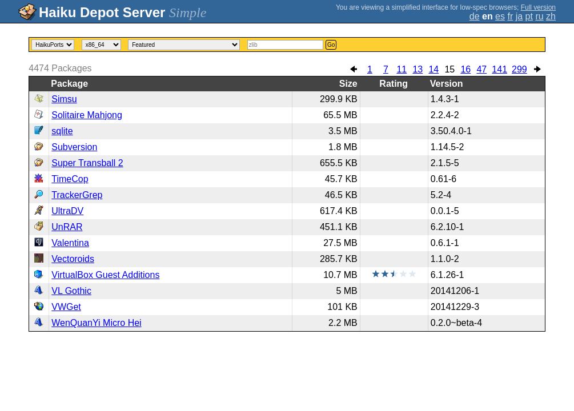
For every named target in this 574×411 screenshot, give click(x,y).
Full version (538, 7)
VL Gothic (71, 291)
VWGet (66, 307)
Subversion (74, 147)
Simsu (64, 99)
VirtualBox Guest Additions (105, 275)
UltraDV (67, 211)
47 (481, 69)
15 (449, 69)
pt (529, 16)
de (474, 16)
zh (551, 16)
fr (510, 16)
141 (499, 69)
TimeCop (69, 179)
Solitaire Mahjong (86, 115)
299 (519, 69)
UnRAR (66, 227)
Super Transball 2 (87, 163)
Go (331, 45)
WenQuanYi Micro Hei (96, 323)
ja (519, 16)
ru (539, 16)
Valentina (70, 243)
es (500, 16)
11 (401, 69)
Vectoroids (72, 259)
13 (417, 69)
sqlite (62, 131)
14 (433, 69)
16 (465, 69)
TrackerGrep (76, 195)
